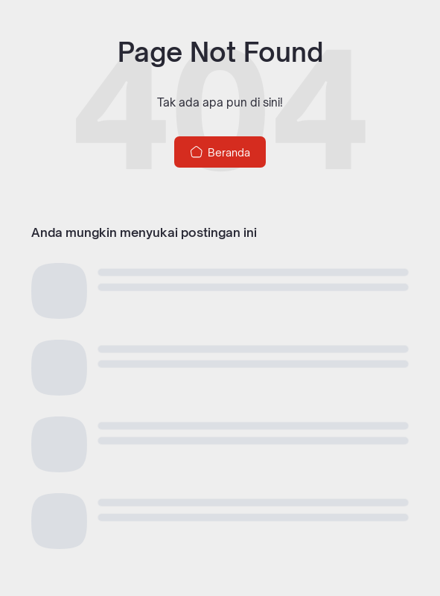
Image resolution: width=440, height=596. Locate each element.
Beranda (220, 152)
